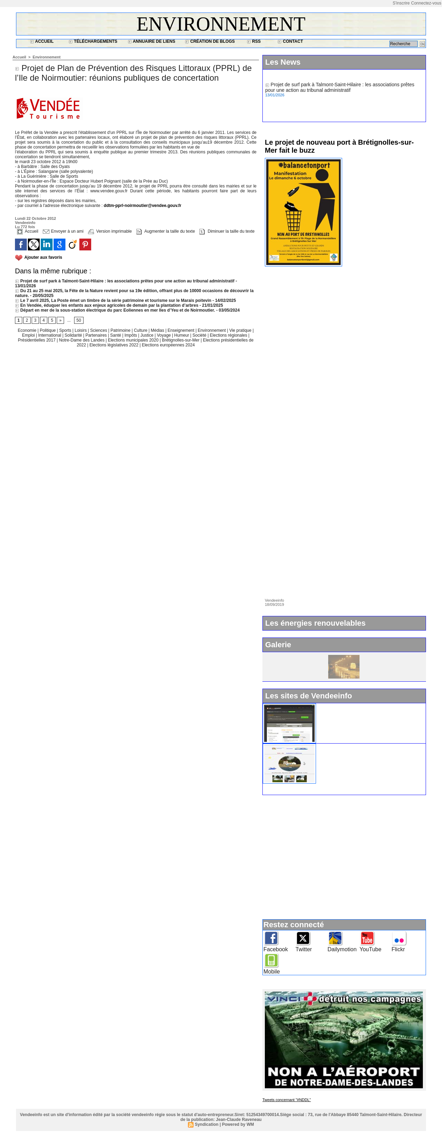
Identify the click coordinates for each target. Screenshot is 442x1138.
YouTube (370, 949)
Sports (65, 330)
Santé (116, 335)
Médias (158, 330)
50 (79, 320)
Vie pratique (241, 330)
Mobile (271, 972)
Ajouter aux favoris (43, 257)
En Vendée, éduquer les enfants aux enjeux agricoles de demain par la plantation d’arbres (106, 305)
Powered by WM (238, 1124)
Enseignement (182, 330)
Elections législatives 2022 (114, 345)
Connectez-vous (426, 3)
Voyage (164, 335)
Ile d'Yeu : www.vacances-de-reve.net (360, 746)
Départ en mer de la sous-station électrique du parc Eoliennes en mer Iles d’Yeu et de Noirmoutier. (115, 310)
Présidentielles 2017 (37, 340)
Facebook (275, 949)
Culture (141, 330)
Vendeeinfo (25, 223)
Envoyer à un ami (63, 231)
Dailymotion (342, 949)
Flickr (398, 949)
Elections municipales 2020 (133, 340)
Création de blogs (210, 41)
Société (199, 335)
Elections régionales (229, 335)
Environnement (220, 24)
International (50, 335)
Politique (48, 330)
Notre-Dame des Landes (82, 340)
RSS (254, 41)
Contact (290, 41)
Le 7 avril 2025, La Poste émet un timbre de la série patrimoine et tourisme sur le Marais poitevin (113, 300)
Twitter (303, 949)
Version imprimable (110, 231)
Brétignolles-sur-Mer (181, 340)
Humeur (182, 335)
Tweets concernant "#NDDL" (286, 1100)
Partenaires (96, 335)
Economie (28, 330)
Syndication (207, 1124)
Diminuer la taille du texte (226, 231)
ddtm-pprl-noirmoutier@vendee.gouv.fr (142, 205)
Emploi (29, 335)
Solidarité (74, 335)
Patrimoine (121, 330)
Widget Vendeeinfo (340, 706)
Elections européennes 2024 (168, 345)
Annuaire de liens (151, 41)
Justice (148, 335)
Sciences (99, 330)
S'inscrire (401, 3)
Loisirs (81, 330)
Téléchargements (93, 41)
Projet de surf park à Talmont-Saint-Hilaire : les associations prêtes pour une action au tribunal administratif (125, 281)
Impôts (131, 335)
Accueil (42, 41)
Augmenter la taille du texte (165, 231)
